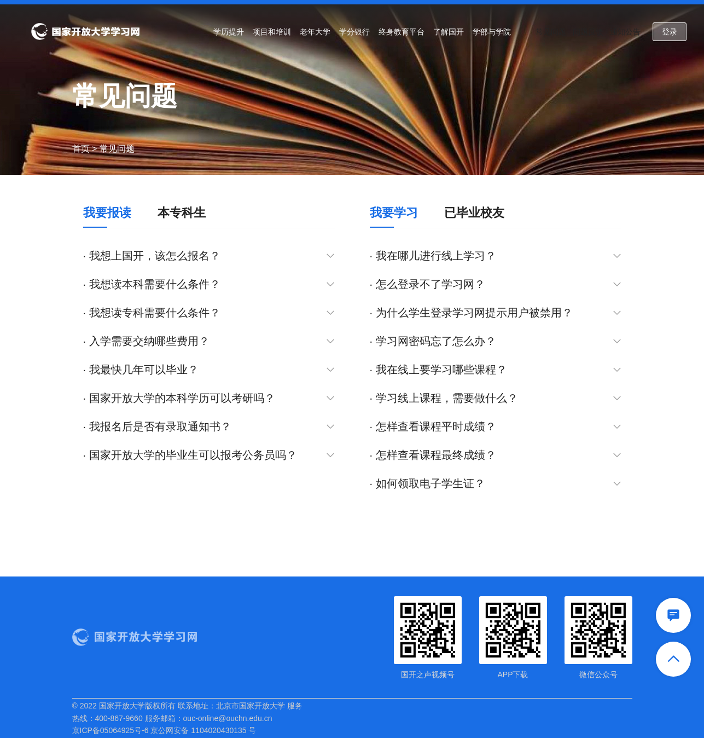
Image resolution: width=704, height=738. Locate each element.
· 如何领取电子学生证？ (495, 484)
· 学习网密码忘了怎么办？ (495, 341)
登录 (669, 31)
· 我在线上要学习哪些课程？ (495, 370)
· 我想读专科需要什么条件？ (209, 313)
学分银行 (354, 31)
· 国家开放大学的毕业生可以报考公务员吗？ (209, 455)
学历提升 (228, 31)
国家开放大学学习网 (85, 32)
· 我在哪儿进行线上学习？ (495, 256)
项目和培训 (272, 31)
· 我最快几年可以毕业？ (209, 370)
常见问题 (551, 31)
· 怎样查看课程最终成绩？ (495, 455)
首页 (81, 148)
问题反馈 (588, 31)
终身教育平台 (401, 31)
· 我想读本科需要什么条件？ (209, 284)
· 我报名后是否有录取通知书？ (209, 427)
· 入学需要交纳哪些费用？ (209, 341)
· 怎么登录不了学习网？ (495, 284)
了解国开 (448, 31)
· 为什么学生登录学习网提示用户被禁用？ (495, 313)
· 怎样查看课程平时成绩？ (495, 427)
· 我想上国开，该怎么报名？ (209, 256)
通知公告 (625, 31)
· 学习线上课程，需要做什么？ (495, 398)
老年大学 (315, 31)
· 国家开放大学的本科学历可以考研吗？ (209, 398)
